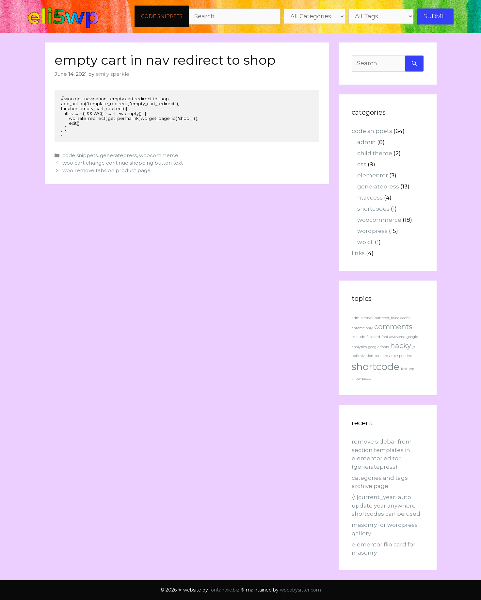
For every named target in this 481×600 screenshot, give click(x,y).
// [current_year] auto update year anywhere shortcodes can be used (386, 505)
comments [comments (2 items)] (393, 326)
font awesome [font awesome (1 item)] (393, 337)
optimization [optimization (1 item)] (362, 356)
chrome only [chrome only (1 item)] (362, 328)
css (361, 164)
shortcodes (373, 208)
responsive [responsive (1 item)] (403, 356)
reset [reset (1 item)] (389, 356)
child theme (374, 153)
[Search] (414, 64)
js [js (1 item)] (413, 347)
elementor (372, 175)
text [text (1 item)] (404, 369)
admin (366, 142)
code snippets (162, 16)
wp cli (365, 242)
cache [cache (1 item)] (405, 318)
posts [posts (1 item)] (379, 356)
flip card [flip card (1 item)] (373, 337)
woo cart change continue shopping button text (122, 163)
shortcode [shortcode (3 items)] (376, 366)
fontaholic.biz (224, 590)
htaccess (370, 197)
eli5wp (63, 16)
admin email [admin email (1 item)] (362, 318)
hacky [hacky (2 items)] (400, 345)
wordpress (372, 231)
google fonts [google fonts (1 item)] (378, 347)
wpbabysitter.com (300, 590)
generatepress (118, 155)
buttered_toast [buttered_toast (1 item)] (387, 318)
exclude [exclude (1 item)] (358, 337)
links (358, 253)
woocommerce (158, 155)
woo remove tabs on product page (106, 170)
